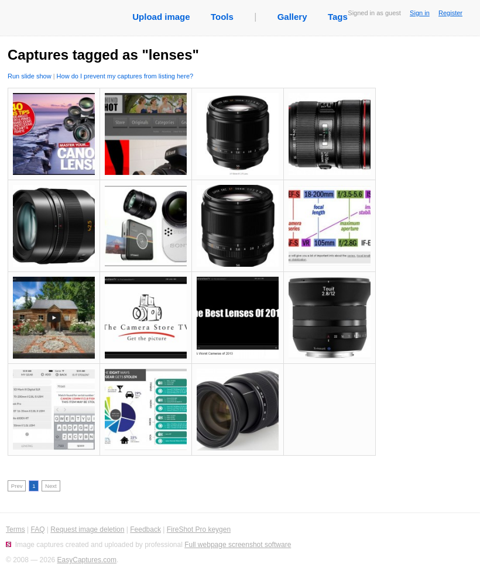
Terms (15, 529)
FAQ (37, 529)
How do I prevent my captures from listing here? (125, 76)
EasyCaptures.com (86, 560)
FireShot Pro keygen (199, 529)
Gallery (292, 17)
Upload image (161, 17)
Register (450, 12)
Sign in (420, 12)
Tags (338, 17)
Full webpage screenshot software (237, 545)
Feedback (145, 529)
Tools (222, 17)
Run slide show (30, 76)
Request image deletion (87, 529)
